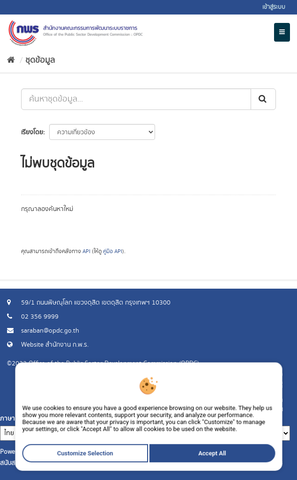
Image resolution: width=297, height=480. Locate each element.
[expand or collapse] (282, 32)
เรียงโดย (32, 132)
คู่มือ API (112, 251)
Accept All (197, 469)
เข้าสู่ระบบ (273, 7)
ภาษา (7, 418)
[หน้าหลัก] (11, 60)
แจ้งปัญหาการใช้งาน (256, 409)
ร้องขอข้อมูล (266, 400)
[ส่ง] (263, 99)
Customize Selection (94, 469)
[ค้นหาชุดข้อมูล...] (136, 99)
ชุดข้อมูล (40, 60)
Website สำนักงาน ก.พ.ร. (55, 344)
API (86, 251)
